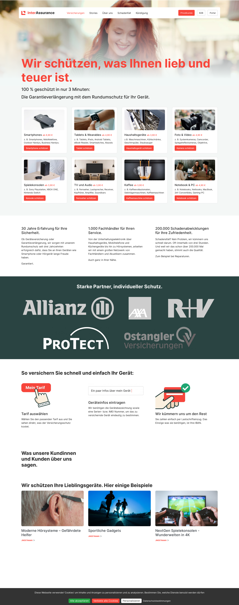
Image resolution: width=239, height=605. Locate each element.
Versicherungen (75, 12)
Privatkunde (186, 13)
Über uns (107, 12)
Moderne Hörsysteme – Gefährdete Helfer (51, 532)
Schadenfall (124, 12)
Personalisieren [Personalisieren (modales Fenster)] (131, 600)
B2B (201, 13)
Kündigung (142, 12)
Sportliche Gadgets (104, 530)
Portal (213, 13)
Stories (93, 12)
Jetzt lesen (27, 540)
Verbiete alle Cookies (105, 600)
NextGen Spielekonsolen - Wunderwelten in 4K (177, 532)
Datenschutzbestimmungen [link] (157, 601)
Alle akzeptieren (79, 600)
